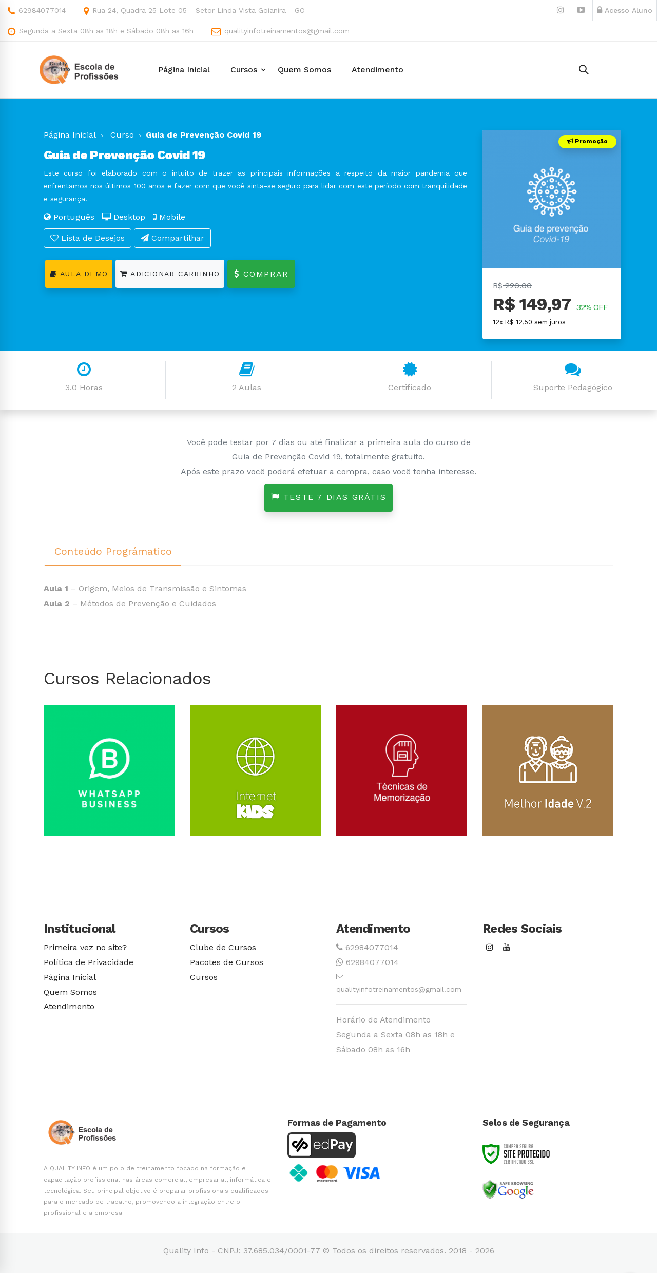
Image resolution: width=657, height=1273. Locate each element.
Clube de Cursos (223, 947)
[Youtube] (506, 947)
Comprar (261, 274)
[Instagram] (489, 947)
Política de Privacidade (88, 962)
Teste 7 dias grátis (329, 497)
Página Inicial (70, 135)
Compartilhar (172, 238)
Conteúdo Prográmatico (113, 551)
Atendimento (69, 1006)
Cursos (204, 977)
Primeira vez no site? (85, 947)
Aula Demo (79, 273)
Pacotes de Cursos (226, 962)
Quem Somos (70, 992)
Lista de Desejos (87, 238)
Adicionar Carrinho (170, 273)
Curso (121, 135)
